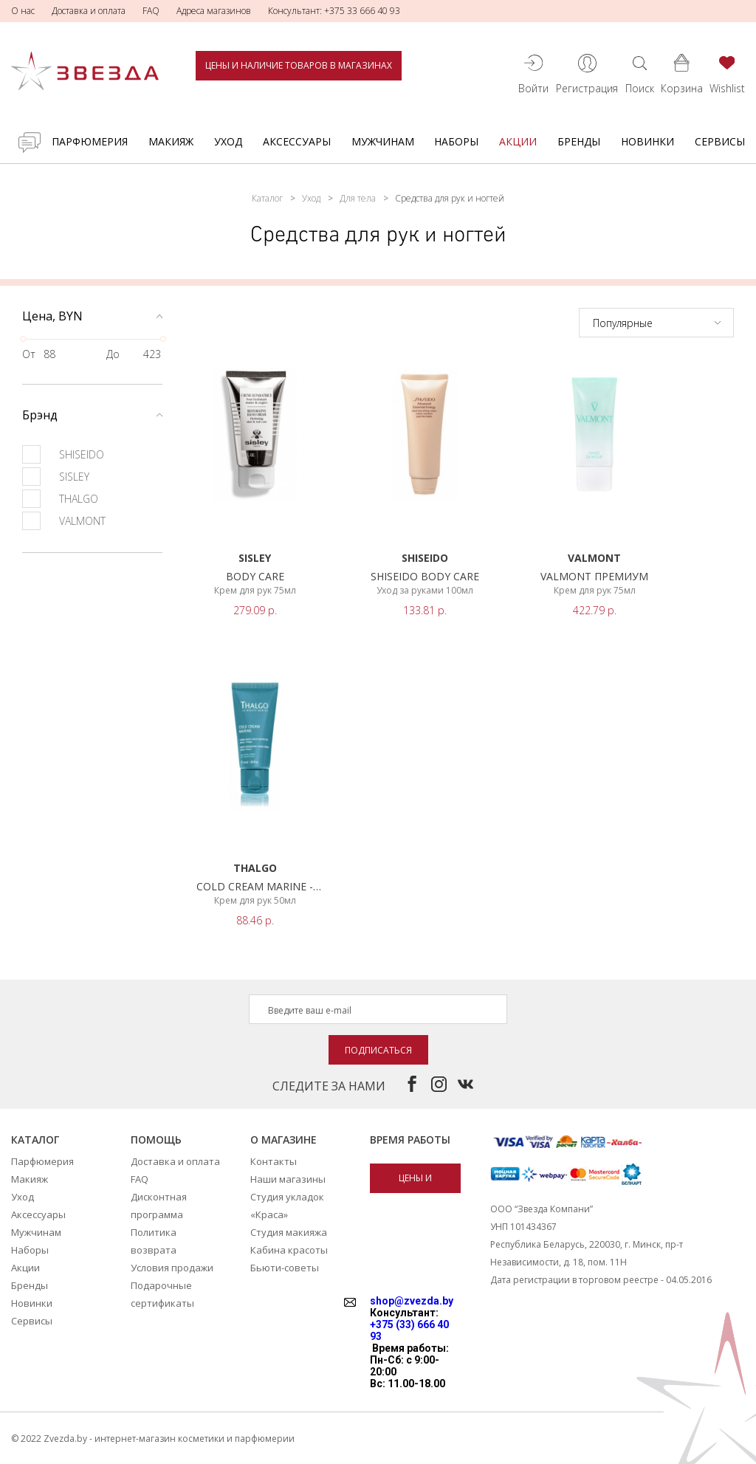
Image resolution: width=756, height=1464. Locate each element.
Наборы (456, 141)
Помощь (156, 1140)
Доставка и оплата (89, 10)
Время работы (410, 1140)
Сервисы (720, 141)
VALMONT (64, 521)
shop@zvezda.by (411, 1301)
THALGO (60, 498)
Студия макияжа (288, 1232)
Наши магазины (288, 1179)
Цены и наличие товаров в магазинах (298, 65)
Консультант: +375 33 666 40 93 (334, 10)
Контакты (273, 1161)
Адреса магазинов (213, 10)
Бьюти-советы (284, 1267)
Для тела (358, 198)
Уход (228, 141)
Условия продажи (172, 1267)
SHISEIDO (63, 454)
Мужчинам (382, 141)
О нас (23, 10)
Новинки (647, 141)
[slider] (23, 339)
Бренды (578, 141)
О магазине (283, 1140)
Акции (518, 141)
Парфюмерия (90, 141)
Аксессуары (297, 141)
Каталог (267, 198)
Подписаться (378, 1050)
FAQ (150, 10)
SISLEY (55, 476)
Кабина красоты (289, 1250)
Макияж (170, 141)
